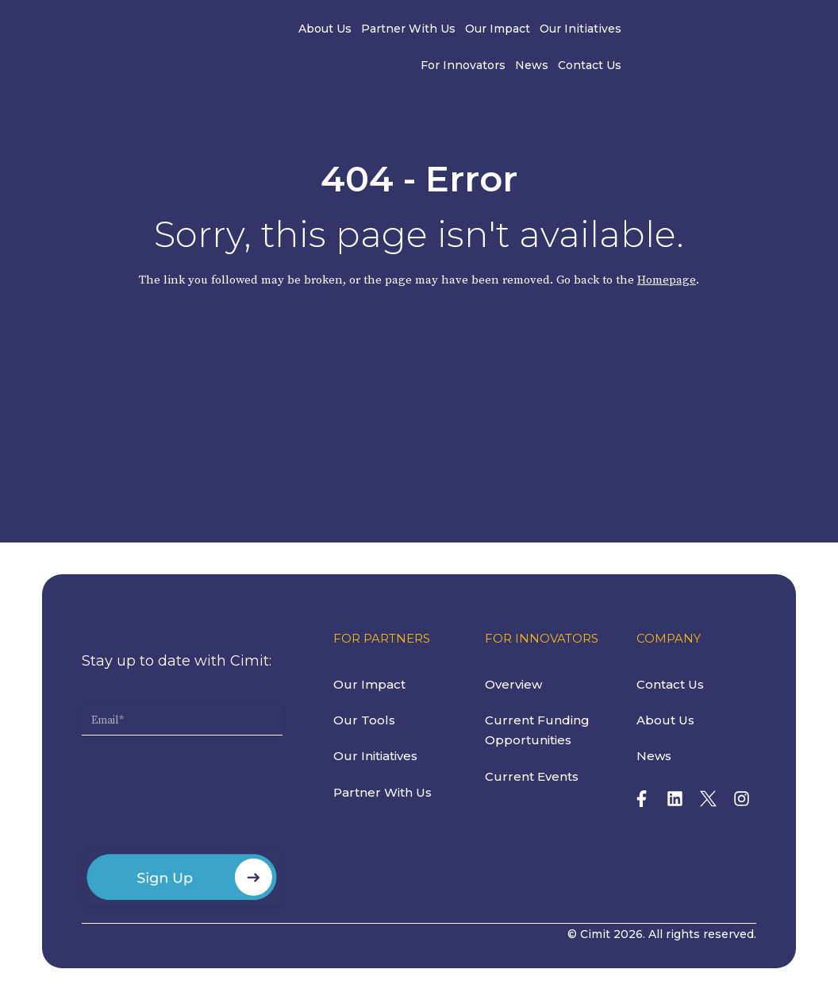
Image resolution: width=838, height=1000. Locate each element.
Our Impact (419, 30)
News (663, 30)
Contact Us (721, 30)
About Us (246, 30)
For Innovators (594, 30)
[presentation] (202, 798)
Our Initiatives (502, 30)
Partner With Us (330, 30)
